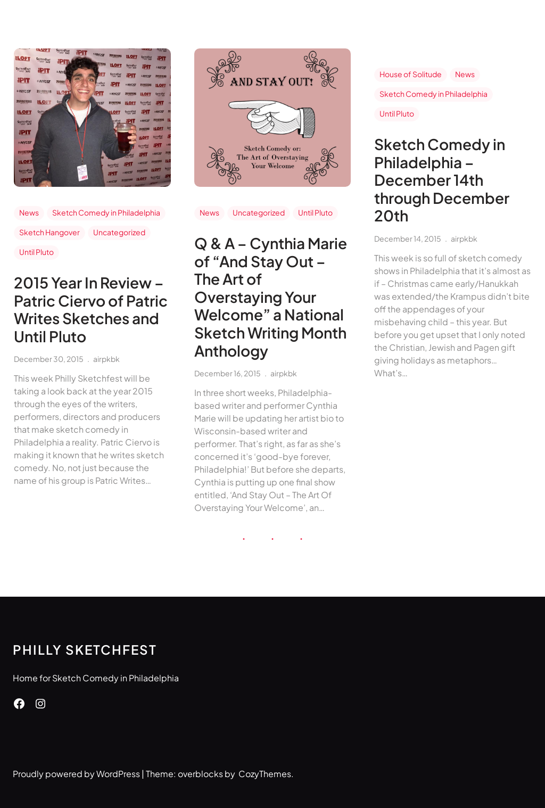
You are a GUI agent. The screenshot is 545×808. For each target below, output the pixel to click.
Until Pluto (36, 252)
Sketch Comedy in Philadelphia (106, 212)
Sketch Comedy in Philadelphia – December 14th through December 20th (441, 180)
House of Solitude (410, 74)
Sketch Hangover (49, 232)
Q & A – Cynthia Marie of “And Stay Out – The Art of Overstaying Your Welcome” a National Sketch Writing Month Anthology (270, 296)
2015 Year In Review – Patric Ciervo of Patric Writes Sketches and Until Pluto (91, 309)
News (29, 212)
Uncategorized (119, 232)
